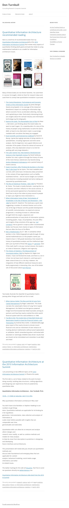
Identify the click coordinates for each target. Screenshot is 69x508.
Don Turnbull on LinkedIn (57, 56)
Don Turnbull (10, 5)
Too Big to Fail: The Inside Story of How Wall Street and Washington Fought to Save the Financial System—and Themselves (24, 320)
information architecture (21, 347)
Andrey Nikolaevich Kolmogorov (16, 162)
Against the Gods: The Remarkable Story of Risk (21, 121)
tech (23, 344)
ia (12, 347)
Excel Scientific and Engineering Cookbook (20, 136)
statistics (27, 349)
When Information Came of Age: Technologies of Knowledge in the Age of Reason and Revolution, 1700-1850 (24, 200)
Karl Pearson (26, 268)
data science (6, 485)
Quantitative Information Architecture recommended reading (21, 33)
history (9, 347)
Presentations (19, 14)
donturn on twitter (55, 58)
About (31, 14)
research (19, 482)
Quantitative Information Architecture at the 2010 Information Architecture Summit (23, 364)
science (19, 344)
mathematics (32, 347)
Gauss (30, 244)
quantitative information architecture (13, 349)
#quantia (29, 468)
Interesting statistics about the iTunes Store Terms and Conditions (58, 37)
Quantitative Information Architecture (15, 42)
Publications (6, 14)
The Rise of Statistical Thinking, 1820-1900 (20, 184)
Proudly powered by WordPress (11, 504)
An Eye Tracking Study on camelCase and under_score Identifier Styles (58, 29)
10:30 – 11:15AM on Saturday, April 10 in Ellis (17, 396)
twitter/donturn (24, 470)
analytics (34, 344)
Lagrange (37, 244)
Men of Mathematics (13, 232)
